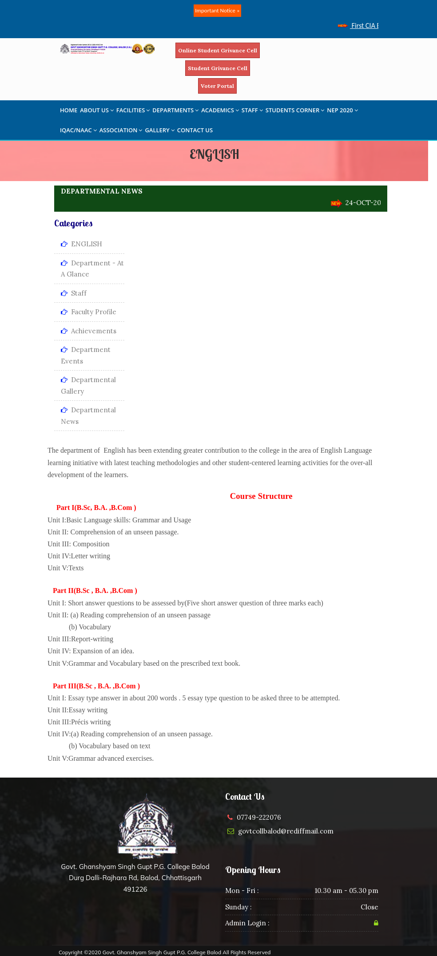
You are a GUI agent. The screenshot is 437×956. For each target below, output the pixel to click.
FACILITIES (133, 110)
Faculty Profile (88, 312)
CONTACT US (195, 130)
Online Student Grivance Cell (217, 50)
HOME (68, 110)
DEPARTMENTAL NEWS (102, 191)
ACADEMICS (220, 110)
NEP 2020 (342, 110)
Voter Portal (217, 86)
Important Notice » (217, 10)
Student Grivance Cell (217, 68)
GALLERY (159, 130)
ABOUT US (97, 110)
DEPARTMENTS (175, 110)
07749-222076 (259, 817)
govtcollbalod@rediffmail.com (286, 831)
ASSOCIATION (121, 130)
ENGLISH (81, 244)
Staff (74, 293)
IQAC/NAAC (78, 130)
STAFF (252, 110)
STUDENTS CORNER (295, 110)
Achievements (88, 331)
